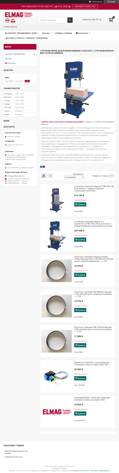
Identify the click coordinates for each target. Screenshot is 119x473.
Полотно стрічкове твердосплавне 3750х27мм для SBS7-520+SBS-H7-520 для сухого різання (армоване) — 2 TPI (93, 259)
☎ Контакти (82, 33)
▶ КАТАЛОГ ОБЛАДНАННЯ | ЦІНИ (21, 33)
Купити (81, 204)
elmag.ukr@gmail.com (16, 176)
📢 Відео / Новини (63, 33)
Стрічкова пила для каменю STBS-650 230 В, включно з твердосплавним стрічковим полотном (94, 188)
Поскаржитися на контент (80, 471)
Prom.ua (72, 466)
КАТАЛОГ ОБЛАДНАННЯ (15, 54)
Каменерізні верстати (14, 457)
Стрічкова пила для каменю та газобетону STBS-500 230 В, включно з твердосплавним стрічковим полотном (93, 223)
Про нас (46, 33)
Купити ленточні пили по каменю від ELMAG (62, 121)
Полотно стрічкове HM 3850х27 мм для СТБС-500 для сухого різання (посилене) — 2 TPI (93, 294)
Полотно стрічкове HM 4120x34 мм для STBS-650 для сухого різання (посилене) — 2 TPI (93, 329)
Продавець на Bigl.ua (59, 468)
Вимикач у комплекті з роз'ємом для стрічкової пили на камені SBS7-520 (91, 363)
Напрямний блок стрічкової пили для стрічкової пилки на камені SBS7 (92, 398)
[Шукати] (70, 20)
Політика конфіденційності (100, 471)
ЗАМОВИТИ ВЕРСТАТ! (85, 6)
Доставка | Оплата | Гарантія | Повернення (26, 38)
